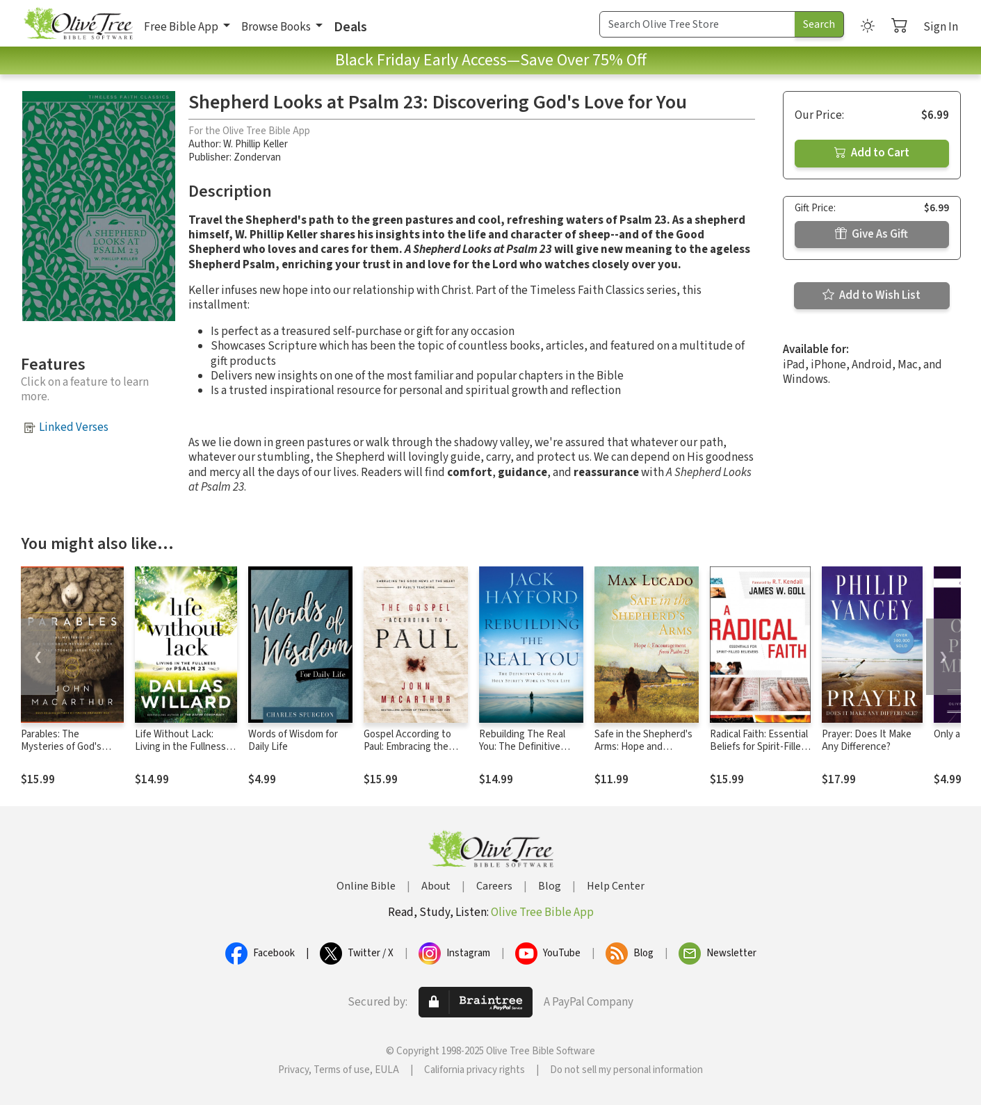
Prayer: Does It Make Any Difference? (866, 741)
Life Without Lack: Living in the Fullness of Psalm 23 (186, 747)
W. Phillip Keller (255, 144)
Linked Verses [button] (73, 427)
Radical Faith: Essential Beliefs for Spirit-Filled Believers (759, 747)
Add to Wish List (871, 295)
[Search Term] (697, 24)
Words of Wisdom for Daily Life (293, 741)
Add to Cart (871, 153)
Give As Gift (871, 234)
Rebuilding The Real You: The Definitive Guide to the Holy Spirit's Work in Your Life (531, 754)
